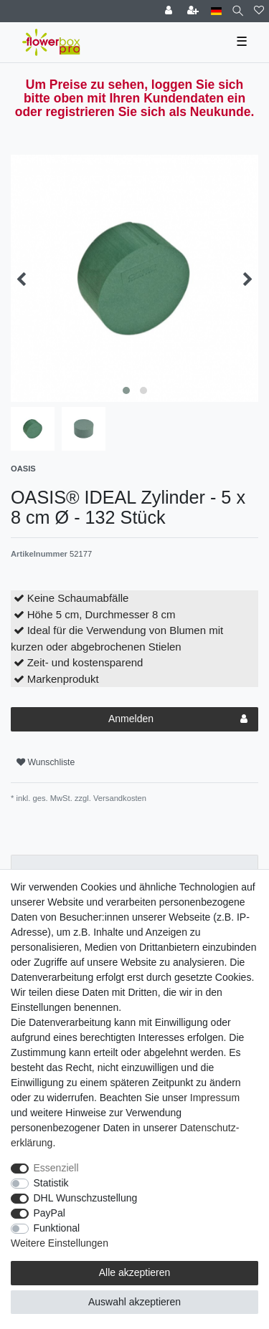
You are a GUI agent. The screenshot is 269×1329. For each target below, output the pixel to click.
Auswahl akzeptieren (134, 1302)
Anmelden (177, 719)
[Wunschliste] (259, 11)
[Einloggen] (170, 11)
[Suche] (238, 11)
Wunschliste (45, 762)
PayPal (49, 1213)
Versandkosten (118, 798)
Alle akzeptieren (135, 1272)
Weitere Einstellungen (59, 1243)
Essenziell (56, 1168)
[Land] (216, 11)
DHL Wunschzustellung (86, 1198)
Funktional (57, 1228)
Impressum (215, 1097)
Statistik (51, 1183)
